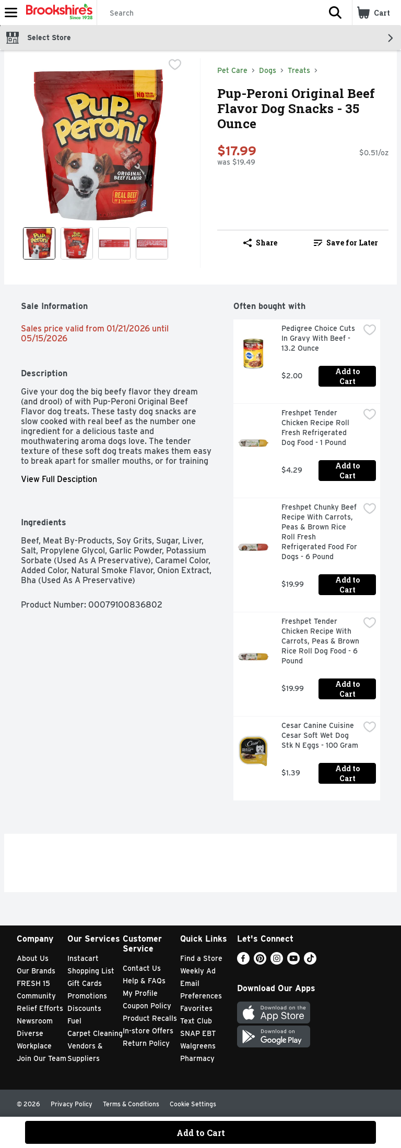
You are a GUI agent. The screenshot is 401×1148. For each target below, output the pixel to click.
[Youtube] (293, 962)
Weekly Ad (198, 971)
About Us (33, 958)
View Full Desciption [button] (59, 479)
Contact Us (142, 968)
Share (260, 243)
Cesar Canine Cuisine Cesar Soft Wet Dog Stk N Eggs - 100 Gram (319, 735)
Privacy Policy (71, 1104)
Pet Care (232, 70)
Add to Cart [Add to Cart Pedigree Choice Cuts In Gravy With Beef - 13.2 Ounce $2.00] (348, 376)
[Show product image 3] (114, 243)
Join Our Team (41, 1058)
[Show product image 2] (77, 243)
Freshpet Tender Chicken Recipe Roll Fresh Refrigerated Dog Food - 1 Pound (316, 428)
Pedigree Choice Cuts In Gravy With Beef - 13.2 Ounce (319, 338)
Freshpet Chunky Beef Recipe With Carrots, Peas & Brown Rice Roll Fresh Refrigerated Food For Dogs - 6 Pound (320, 532)
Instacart (83, 958)
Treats (299, 70)
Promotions (87, 996)
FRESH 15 (33, 983)
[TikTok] (310, 962)
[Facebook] (243, 962)
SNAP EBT (198, 1033)
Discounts (84, 1008)
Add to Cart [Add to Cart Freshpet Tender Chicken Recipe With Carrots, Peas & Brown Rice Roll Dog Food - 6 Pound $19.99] (348, 689)
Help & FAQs (144, 981)
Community (36, 996)
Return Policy (146, 1043)
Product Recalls (150, 1018)
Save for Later (346, 243)
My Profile (140, 993)
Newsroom (35, 1021)
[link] (345, 242)
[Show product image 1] (39, 243)
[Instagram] (276, 962)
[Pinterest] (260, 962)
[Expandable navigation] (11, 12)
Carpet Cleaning (95, 1033)
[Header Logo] (57, 12)
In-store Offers (148, 1031)
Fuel (74, 1021)
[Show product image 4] (152, 243)
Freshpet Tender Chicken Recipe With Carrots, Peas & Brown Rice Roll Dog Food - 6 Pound (320, 641)
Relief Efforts (40, 1008)
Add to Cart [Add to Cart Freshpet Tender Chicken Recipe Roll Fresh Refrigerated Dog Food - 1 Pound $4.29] (348, 470)
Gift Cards (84, 983)
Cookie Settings (193, 1104)
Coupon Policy (147, 1006)
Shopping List (90, 971)
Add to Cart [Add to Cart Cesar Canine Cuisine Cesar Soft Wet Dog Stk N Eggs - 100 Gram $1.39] (348, 773)
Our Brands (36, 971)
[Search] (208, 13)
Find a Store (201, 958)
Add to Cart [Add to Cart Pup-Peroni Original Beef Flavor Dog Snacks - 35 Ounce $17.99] (200, 1132)
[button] (335, 12)
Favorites (196, 1008)
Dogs (267, 70)
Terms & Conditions (131, 1104)
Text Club (196, 1021)
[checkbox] (175, 65)
